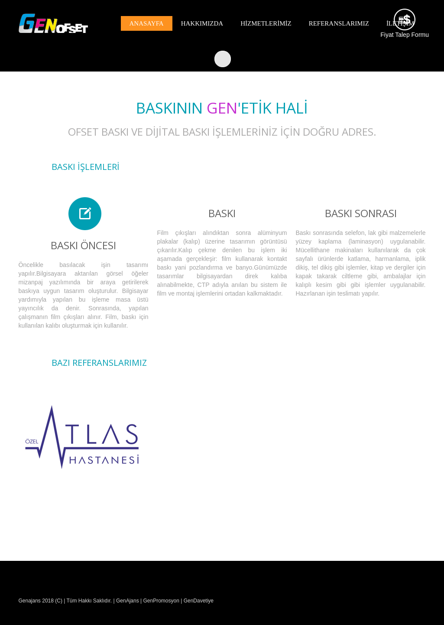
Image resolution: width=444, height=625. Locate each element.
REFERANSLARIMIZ (339, 23)
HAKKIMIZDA (202, 23)
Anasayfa (147, 23)
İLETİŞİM (400, 23)
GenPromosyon (161, 601)
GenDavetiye (199, 601)
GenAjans (127, 601)
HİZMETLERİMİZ (265, 23)
